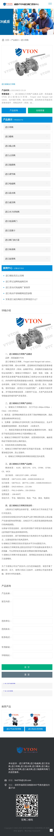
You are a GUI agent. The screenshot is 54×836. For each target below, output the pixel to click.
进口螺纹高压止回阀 (15, 275)
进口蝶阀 (9, 136)
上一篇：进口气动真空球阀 (9, 683)
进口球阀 (24, 40)
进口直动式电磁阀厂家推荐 (18, 287)
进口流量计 (10, 230)
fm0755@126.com (23, 780)
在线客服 (40, 110)
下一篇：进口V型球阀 (8, 691)
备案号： (21, 831)
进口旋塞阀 (10, 259)
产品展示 (15, 40)
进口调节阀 (10, 174)
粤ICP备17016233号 (32, 831)
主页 (7, 40)
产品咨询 (14, 110)
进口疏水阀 (10, 193)
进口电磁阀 (10, 183)
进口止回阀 (10, 155)
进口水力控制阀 (12, 212)
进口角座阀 (10, 249)
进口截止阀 (10, 146)
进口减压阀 (10, 202)
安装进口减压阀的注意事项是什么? (21, 299)
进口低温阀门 (11, 221)
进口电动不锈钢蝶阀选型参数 (19, 293)
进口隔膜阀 (10, 165)
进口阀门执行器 (12, 240)
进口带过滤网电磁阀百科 (17, 281)
